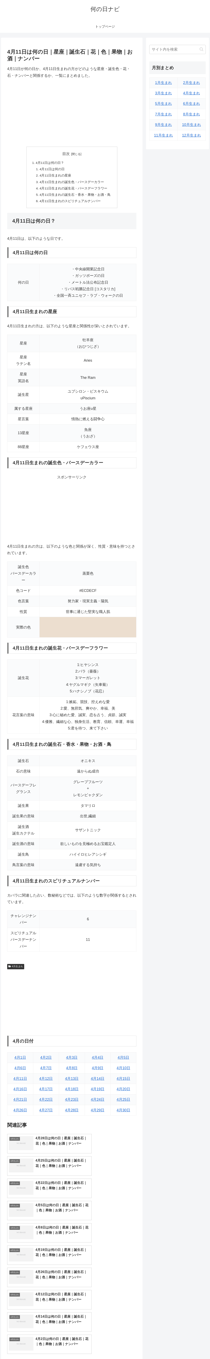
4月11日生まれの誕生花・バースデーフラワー (73, 189)
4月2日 (46, 1059)
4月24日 (97, 1102)
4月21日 (20, 1102)
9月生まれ (163, 125)
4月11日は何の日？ (49, 163)
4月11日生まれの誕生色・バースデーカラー (72, 183)
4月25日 (123, 1102)
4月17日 (46, 1091)
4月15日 (123, 1080)
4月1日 (20, 1059)
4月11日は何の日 (52, 169)
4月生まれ (15, 968)
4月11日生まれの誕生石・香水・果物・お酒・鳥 (75, 196)
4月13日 (72, 1080)
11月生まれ (163, 135)
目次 (66, 154)
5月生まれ (163, 104)
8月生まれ (191, 114)
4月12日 (46, 1080)
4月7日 (46, 1070)
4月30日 (123, 1112)
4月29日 (97, 1112)
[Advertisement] (71, 112)
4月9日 (97, 1070)
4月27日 (46, 1112)
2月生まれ (191, 83)
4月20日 (123, 1091)
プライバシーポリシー (191, 1346)
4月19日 (97, 1091)
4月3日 (72, 1059)
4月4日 (97, 1059)
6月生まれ (191, 104)
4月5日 (123, 1059)
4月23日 (72, 1102)
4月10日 (123, 1070)
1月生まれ (163, 83)
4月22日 (46, 1102)
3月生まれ (163, 93)
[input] (177, 49)
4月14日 (97, 1080)
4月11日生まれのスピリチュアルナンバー (70, 203)
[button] (201, 49)
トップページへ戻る (160, 1346)
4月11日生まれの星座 (55, 176)
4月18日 (72, 1091)
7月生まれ (163, 114)
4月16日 (20, 1091)
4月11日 (20, 1080)
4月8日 (72, 1070)
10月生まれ (191, 125)
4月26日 (20, 1112)
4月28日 (72, 1112)
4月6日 (20, 1070)
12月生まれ (191, 135)
